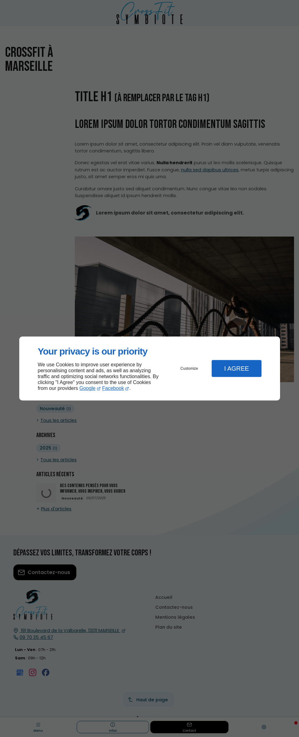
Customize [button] (189, 368)
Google (87, 388)
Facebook (113, 388)
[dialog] (149, 369)
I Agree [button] (236, 368)
